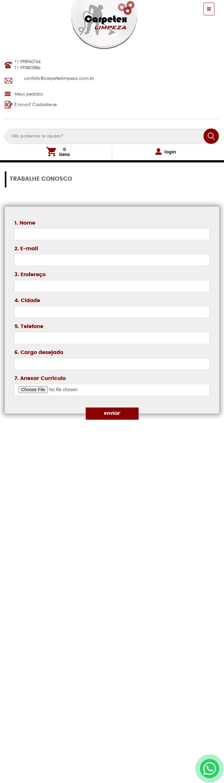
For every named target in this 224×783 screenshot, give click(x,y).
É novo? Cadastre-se (31, 105)
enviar (112, 413)
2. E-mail (26, 248)
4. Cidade (27, 300)
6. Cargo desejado (38, 352)
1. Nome (24, 223)
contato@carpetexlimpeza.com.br (59, 78)
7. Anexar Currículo (40, 378)
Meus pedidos (24, 93)
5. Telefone (28, 326)
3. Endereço (30, 274)
